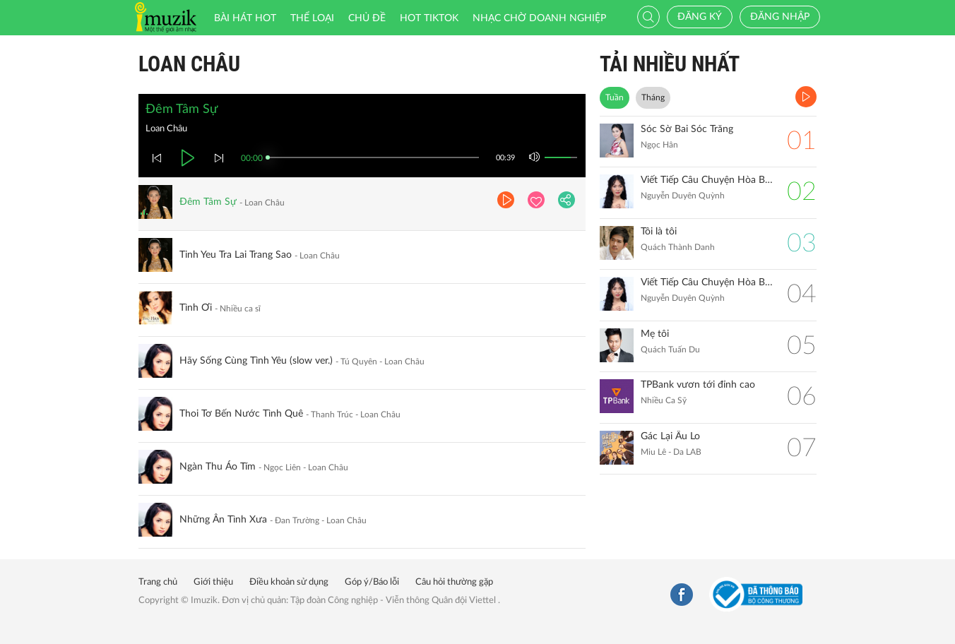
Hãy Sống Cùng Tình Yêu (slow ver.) (256, 361)
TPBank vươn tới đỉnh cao (698, 385)
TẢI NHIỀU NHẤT (670, 64)
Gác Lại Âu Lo (670, 436)
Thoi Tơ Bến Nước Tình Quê (241, 414)
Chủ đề (367, 18)
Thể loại (312, 18)
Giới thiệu (213, 582)
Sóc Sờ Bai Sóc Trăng (687, 129)
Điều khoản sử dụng (288, 582)
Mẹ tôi (655, 334)
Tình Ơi (195, 308)
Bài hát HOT (245, 18)
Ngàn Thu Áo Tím (217, 467)
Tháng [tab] (653, 97)
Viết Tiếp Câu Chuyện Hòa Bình (707, 282)
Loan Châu (189, 64)
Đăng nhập (779, 17)
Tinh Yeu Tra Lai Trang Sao (235, 255)
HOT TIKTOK (429, 18)
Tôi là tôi (659, 232)
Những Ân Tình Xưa (223, 520)
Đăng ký (699, 17)
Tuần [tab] (614, 97)
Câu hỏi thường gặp (454, 582)
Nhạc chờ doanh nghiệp (539, 18)
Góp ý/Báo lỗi (372, 582)
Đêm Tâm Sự (208, 202)
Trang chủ (157, 582)
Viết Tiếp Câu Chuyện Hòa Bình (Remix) (707, 180)
